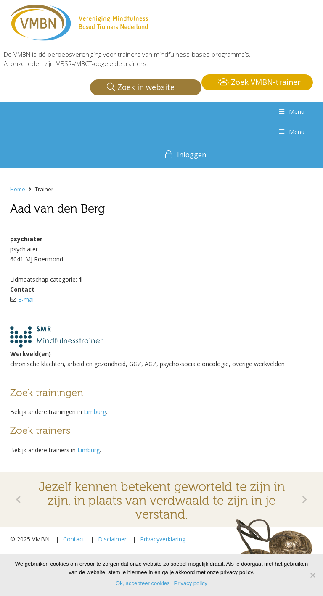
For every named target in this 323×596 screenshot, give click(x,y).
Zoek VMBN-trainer (259, 82)
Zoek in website (141, 87)
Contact (74, 539)
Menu (291, 112)
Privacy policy (190, 583)
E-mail (26, 299)
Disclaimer (112, 539)
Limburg (95, 412)
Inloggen (191, 154)
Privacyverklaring (162, 539)
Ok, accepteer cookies (143, 583)
